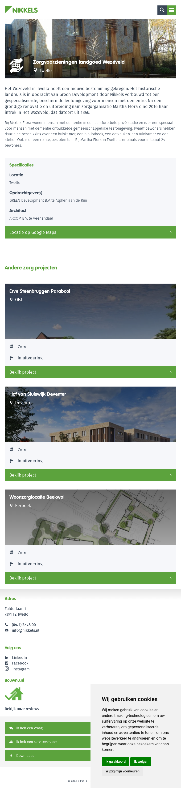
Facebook (20, 663)
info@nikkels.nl (22, 630)
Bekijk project (22, 372)
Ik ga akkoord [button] (116, 761)
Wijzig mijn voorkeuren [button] (123, 771)
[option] (90, 48)
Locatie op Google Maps (32, 232)
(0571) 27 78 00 (24, 624)
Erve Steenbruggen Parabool (39, 291)
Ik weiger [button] (141, 761)
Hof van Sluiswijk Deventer (37, 394)
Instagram (17, 669)
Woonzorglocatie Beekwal (37, 497)
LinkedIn (19, 657)
